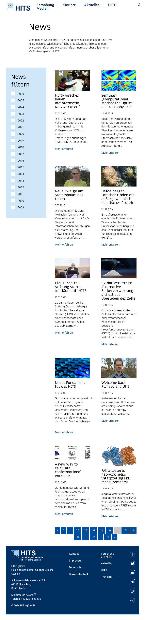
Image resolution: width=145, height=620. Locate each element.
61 (85, 537)
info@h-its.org (25, 594)
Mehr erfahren (64, 149)
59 (133, 530)
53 (85, 530)
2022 (21, 120)
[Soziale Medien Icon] (132, 554)
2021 (21, 127)
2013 (21, 180)
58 (125, 530)
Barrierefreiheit (78, 574)
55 (101, 530)
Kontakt (74, 553)
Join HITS (107, 577)
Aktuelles (92, 5)
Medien (43, 8)
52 (77, 530)
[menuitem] (45, 5)
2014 (21, 174)
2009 (21, 207)
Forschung (45, 5)
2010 (21, 200)
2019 (21, 140)
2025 (21, 100)
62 (93, 537)
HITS (112, 5)
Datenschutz (77, 567)
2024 (21, 107)
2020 (21, 134)
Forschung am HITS (107, 555)
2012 (21, 187)
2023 (21, 114)
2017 (21, 154)
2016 (21, 160)
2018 (21, 147)
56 (109, 530)
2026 (21, 93)
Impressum (76, 560)
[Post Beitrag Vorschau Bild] (72, 82)
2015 (21, 167)
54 (93, 530)
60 (77, 537)
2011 (21, 194)
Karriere (69, 5)
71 (107, 537)
